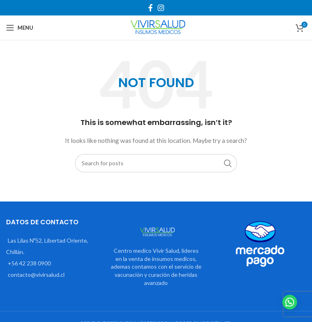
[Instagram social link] (161, 8)
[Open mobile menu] (19, 28)
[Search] (156, 163)
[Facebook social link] (150, 8)
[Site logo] (156, 27)
